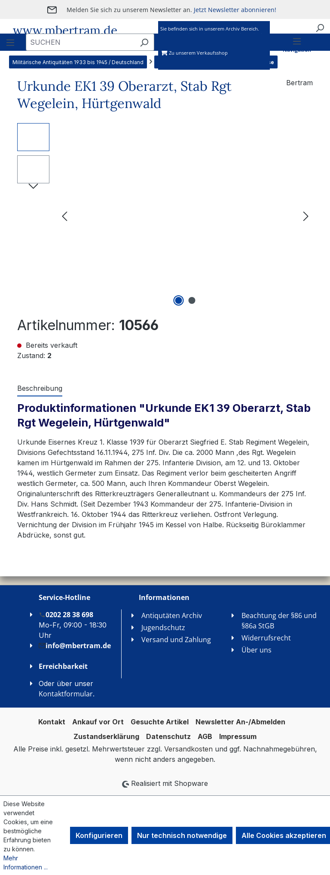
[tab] (39, 388)
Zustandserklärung (106, 736)
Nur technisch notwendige (182, 835)
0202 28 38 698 (66, 614)
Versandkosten (188, 749)
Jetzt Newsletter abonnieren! (235, 10)
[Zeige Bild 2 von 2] (192, 300)
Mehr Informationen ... (25, 862)
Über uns (256, 650)
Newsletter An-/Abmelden (240, 721)
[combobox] (80, 42)
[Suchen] (319, 27)
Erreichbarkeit (63, 666)
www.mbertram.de (65, 30)
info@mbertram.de (75, 645)
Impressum (238, 736)
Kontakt (51, 721)
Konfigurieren (99, 835)
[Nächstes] (305, 215)
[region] (165, 215)
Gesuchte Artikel (160, 721)
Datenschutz (168, 736)
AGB (205, 736)
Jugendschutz (163, 627)
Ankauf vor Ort (98, 721)
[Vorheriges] (64, 215)
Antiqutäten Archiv (171, 615)
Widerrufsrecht (266, 638)
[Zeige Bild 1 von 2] (178, 300)
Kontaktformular (66, 694)
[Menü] (297, 52)
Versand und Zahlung (176, 639)
